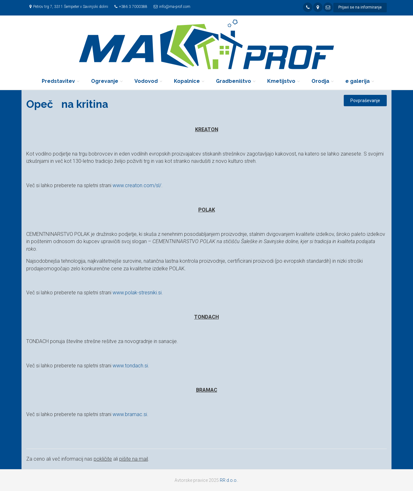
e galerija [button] (357, 81)
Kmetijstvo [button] (281, 81)
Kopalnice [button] (187, 81)
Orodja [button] (320, 81)
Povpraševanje (365, 100)
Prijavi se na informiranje (360, 7)
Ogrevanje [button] (104, 81)
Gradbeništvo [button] (233, 81)
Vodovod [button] (146, 81)
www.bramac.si (130, 414)
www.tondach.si (130, 366)
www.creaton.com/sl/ (137, 185)
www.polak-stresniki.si (137, 293)
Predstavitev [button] (58, 81)
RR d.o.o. (228, 480)
